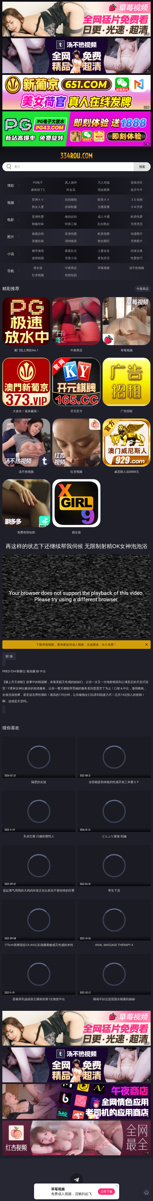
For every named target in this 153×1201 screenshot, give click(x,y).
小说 (10, 253)
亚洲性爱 (38, 217)
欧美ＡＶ (104, 199)
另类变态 (137, 224)
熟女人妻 (38, 207)
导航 (10, 271)
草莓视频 (104, 268)
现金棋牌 (104, 190)
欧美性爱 (137, 217)
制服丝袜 (38, 224)
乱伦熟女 (104, 224)
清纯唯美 (71, 241)
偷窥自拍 (38, 234)
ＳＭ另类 (137, 207)
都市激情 (38, 251)
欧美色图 (104, 234)
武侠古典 (137, 251)
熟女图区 (104, 241)
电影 (10, 219)
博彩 (10, 185)
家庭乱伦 (71, 251)
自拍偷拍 (71, 199)
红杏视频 (38, 275)
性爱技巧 (137, 258)
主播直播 (104, 207)
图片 (10, 236)
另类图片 (137, 241)
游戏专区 (137, 182)
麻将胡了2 (38, 190)
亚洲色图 (71, 234)
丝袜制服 (71, 207)
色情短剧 (71, 275)
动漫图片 (137, 234)
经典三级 (71, 224)
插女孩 (37, 268)
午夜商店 (71, 268)
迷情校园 (38, 258)
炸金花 (70, 190)
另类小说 (71, 258)
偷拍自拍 (71, 217)
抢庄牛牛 (137, 190)
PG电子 (38, 182)
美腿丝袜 (38, 241)
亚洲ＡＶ (38, 199)
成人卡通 (104, 217)
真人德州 (71, 182)
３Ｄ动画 (137, 199)
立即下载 (106, 1191)
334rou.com (76, 156)
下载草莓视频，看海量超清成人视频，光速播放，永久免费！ (92, 644)
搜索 (142, 167)
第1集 (9, 656)
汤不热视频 (136, 268)
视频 (10, 202)
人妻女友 (104, 251)
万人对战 (104, 182)
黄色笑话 (104, 258)
